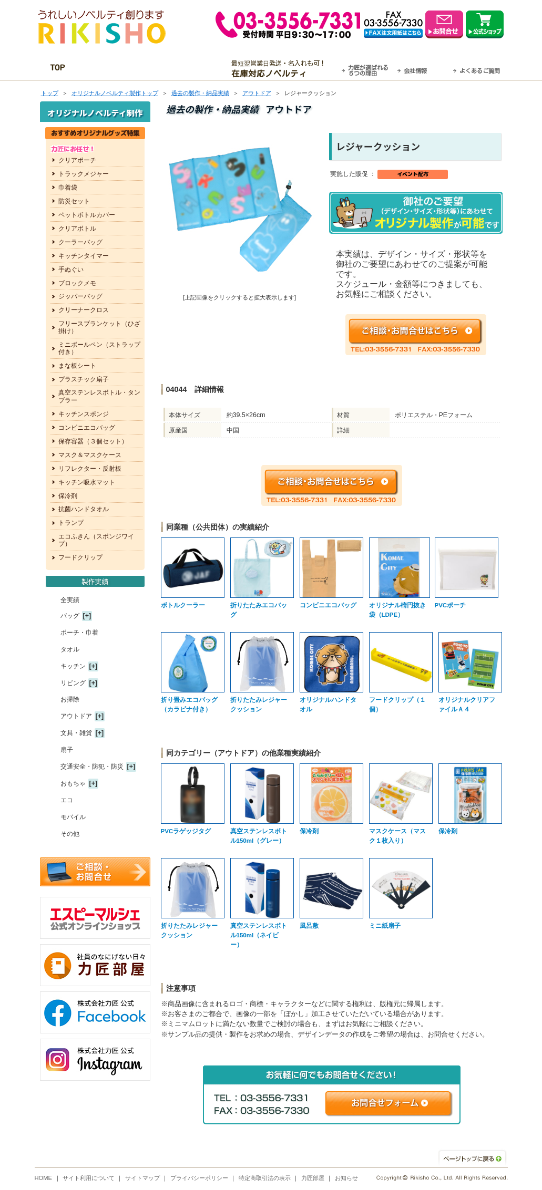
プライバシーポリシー (199, 1178)
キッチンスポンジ (83, 414)
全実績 (69, 600)
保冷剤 (67, 496)
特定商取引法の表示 (265, 1178)
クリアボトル (77, 228)
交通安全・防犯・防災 (92, 766)
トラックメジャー (83, 174)
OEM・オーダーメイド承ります (155, 69)
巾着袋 (67, 187)
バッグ (69, 615)
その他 (69, 833)
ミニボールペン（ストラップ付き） (99, 348)
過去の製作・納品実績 (200, 93)
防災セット (74, 201)
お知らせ (346, 1178)
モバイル (73, 817)
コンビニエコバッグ (86, 427)
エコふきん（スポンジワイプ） (96, 540)
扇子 (66, 749)
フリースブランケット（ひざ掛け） (99, 327)
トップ (49, 93)
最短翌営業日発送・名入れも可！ (284, 69)
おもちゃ (73, 783)
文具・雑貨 (76, 733)
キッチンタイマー (83, 256)
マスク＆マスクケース (89, 455)
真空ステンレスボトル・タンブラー (99, 396)
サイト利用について (89, 1178)
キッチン (73, 666)
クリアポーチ (77, 160)
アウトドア (256, 93)
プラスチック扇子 (83, 379)
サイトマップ (142, 1178)
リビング (73, 683)
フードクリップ (80, 557)
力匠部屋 (312, 1178)
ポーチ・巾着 (79, 632)
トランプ (71, 522)
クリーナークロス (83, 310)
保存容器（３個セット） (93, 441)
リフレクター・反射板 (89, 468)
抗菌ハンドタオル (83, 509)
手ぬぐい (71, 269)
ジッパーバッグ (80, 296)
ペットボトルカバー (86, 215)
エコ (66, 800)
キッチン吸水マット (86, 482)
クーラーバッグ (80, 242)
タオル (69, 649)
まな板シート (77, 365)
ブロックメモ (77, 283)
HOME (44, 1178)
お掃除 (69, 699)
